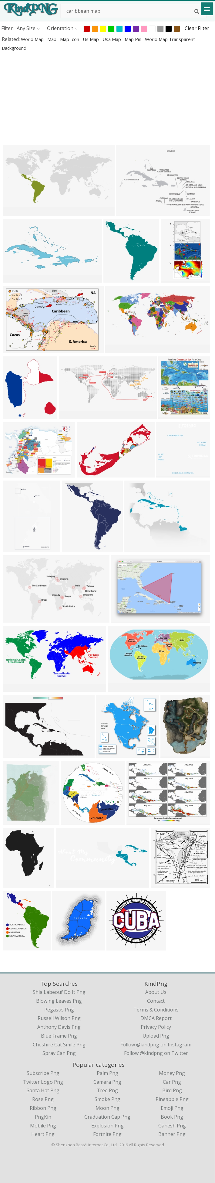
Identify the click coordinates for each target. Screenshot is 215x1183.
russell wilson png (59, 1018)
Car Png (172, 1082)
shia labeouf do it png (59, 992)
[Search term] (133, 11)
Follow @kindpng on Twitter (156, 1053)
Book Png (172, 1116)
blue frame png (59, 1035)
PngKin (43, 1116)
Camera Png (107, 1082)
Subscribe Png (43, 1073)
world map (33, 39)
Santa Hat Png (43, 1090)
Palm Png (107, 1073)
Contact (156, 1001)
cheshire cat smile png (59, 1044)
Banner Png (172, 1134)
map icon (70, 39)
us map (91, 39)
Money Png (172, 1073)
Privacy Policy (156, 1027)
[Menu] (207, 8)
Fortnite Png (107, 1134)
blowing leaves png (59, 1001)
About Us (155, 992)
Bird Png (172, 1090)
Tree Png (107, 1090)
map (52, 39)
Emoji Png (172, 1108)
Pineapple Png (172, 1099)
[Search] (197, 12)
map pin (134, 39)
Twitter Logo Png (43, 1082)
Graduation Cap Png (107, 1116)
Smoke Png (107, 1099)
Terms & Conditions (156, 1009)
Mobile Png (43, 1125)
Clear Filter (197, 28)
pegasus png (59, 1009)
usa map (112, 39)
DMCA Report (156, 1018)
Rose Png (43, 1099)
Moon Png (107, 1108)
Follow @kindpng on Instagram (155, 1044)
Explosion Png (107, 1125)
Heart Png (43, 1134)
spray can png (59, 1053)
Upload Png (156, 1035)
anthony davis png (59, 1027)
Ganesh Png (172, 1125)
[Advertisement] (107, 97)
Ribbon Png (43, 1108)
